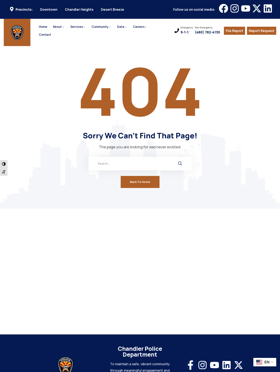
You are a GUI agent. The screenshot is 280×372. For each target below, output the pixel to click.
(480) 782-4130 (207, 32)
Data (120, 27)
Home (43, 27)
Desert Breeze (112, 9)
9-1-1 (185, 32)
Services (76, 27)
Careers (139, 27)
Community (100, 27)
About (57, 27)
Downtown (48, 9)
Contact (45, 35)
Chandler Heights (79, 9)
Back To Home (140, 182)
